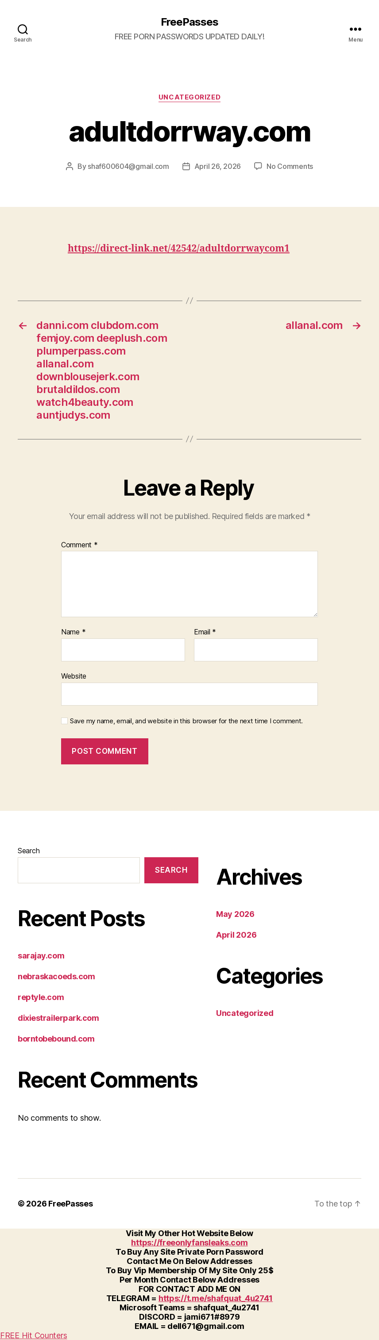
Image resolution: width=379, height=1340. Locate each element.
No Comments (290, 166)
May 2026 (235, 914)
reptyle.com (41, 997)
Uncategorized (189, 97)
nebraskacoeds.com (56, 976)
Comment (79, 545)
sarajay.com (41, 955)
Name (73, 632)
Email (205, 632)
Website (73, 676)
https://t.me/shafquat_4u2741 (216, 1298)
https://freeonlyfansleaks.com (189, 1242)
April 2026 (236, 934)
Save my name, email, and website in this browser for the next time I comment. (186, 721)
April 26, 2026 (217, 166)
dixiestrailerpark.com (58, 1018)
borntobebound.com (56, 1038)
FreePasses (189, 22)
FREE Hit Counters (33, 1335)
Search (28, 850)
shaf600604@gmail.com (128, 166)
